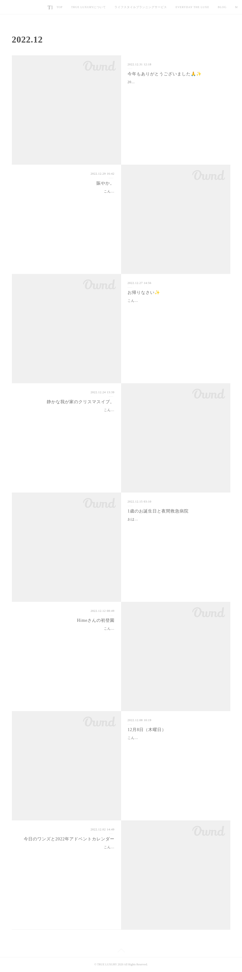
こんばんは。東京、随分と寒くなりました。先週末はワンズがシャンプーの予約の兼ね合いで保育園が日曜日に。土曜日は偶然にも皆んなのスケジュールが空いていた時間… (68, 634)
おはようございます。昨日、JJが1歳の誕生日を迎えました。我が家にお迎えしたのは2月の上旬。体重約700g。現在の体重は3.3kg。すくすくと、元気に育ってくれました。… (175, 525)
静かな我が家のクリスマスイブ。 (80, 401)
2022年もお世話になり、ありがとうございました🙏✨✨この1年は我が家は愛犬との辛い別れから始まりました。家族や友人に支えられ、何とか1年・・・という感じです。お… (175, 88)
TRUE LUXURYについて (88, 7)
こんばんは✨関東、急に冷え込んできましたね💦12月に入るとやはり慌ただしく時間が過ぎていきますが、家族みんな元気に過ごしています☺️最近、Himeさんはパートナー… (175, 744)
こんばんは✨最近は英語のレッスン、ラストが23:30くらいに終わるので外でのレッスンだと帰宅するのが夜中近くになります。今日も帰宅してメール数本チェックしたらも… (66, 197)
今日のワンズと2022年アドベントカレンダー (69, 839)
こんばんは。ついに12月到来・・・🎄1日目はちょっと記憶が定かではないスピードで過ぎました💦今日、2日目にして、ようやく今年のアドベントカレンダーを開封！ (66, 853)
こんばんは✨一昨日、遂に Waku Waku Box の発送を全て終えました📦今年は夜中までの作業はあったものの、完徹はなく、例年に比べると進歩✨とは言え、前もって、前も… (66, 416)
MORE (222, 7)
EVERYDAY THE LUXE (192, 7)
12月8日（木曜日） (147, 729)
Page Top (121, 951)
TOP (59, 7)
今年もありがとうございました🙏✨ (165, 74)
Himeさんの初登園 (95, 620)
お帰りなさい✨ (144, 292)
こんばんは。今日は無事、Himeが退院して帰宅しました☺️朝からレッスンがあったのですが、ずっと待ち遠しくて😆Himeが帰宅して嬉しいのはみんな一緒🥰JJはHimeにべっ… (175, 306)
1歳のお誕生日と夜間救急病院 (158, 511)
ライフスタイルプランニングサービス (140, 7)
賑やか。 (105, 183)
